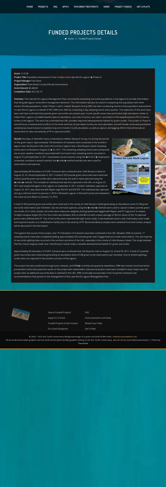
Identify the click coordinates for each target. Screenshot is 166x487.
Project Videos (123, 6)
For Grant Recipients (86, 6)
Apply (65, 6)
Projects (43, 6)
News (106, 6)
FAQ (55, 6)
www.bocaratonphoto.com (125, 336)
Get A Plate (143, 6)
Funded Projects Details (89, 42)
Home (30, 6)
